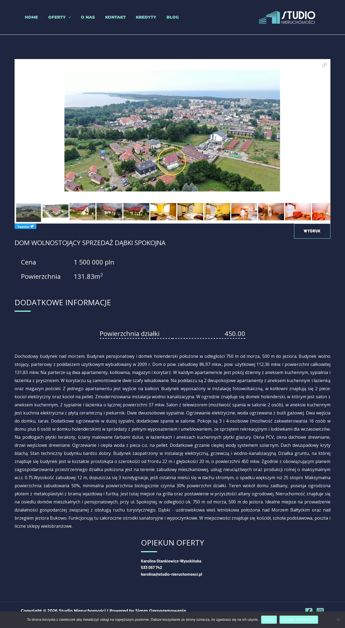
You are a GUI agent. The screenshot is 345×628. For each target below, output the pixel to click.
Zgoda (269, 619)
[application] (62, 17)
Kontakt (105, 17)
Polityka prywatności (298, 619)
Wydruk (312, 231)
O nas (80, 17)
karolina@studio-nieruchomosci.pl (172, 573)
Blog (158, 17)
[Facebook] (309, 611)
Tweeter (25, 226)
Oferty (53, 17)
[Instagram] (320, 611)
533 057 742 (151, 567)
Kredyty (134, 17)
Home (27, 17)
